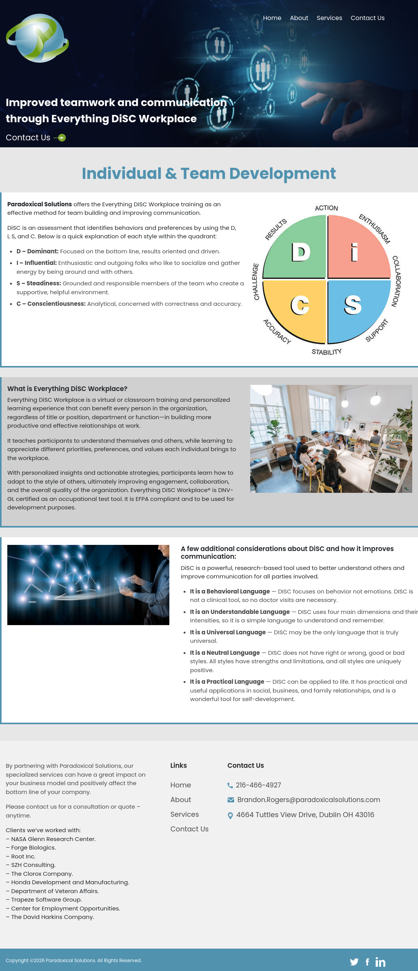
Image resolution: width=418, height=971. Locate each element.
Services (329, 17)
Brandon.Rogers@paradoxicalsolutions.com (308, 799)
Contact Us (368, 17)
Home (272, 17)
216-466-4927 (258, 785)
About (299, 17)
